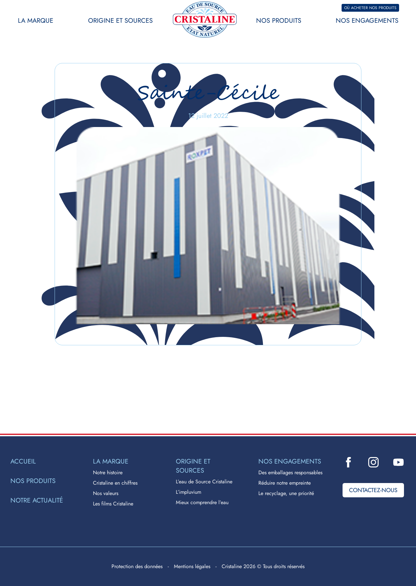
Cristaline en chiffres (115, 483)
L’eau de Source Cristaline (204, 481)
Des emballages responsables (290, 472)
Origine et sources (120, 20)
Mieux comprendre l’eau (202, 502)
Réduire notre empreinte (284, 483)
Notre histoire (108, 472)
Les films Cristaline (113, 503)
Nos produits (278, 20)
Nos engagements (367, 20)
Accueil (23, 461)
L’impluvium (188, 492)
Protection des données (136, 566)
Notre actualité (36, 500)
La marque (35, 20)
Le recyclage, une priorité (286, 493)
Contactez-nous (373, 490)
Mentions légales (192, 566)
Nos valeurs (105, 493)
